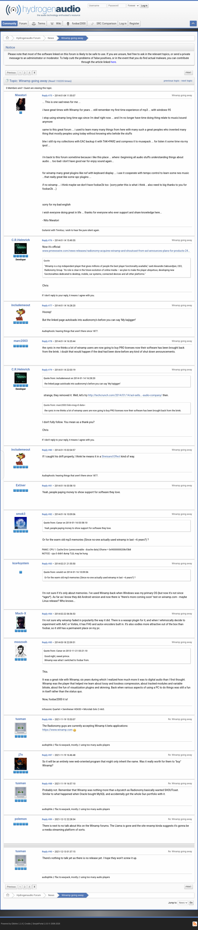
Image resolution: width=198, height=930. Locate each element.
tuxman (21, 719)
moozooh (20, 642)
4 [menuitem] (34, 72)
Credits (28, 924)
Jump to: (172, 902)
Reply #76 (47, 240)
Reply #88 (47, 783)
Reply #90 (47, 851)
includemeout (20, 305)
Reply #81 (47, 485)
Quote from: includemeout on (69, 378)
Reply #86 (47, 719)
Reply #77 (47, 305)
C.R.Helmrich (20, 240)
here (113, 61)
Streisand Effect (111, 456)
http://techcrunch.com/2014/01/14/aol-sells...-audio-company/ (125, 395)
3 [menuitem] (29, 72)
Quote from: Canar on (65, 522)
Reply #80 (47, 450)
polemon (21, 819)
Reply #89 (47, 819)
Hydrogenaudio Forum (28, 38)
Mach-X (20, 613)
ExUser (20, 485)
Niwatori (20, 95)
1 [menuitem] (20, 72)
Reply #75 (47, 95)
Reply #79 (47, 370)
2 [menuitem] (24, 72)
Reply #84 (47, 614)
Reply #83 (47, 563)
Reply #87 (47, 755)
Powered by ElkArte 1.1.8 (12, 924)
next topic (186, 80)
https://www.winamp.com (57, 729)
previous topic (171, 80)
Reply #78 (47, 341)
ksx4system (20, 563)
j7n (21, 754)
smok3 (20, 514)
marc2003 (21, 341)
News (51, 38)
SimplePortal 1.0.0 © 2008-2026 (46, 924)
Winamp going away (72, 38)
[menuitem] (11, 72)
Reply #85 (47, 642)
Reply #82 (47, 514)
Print (188, 72)
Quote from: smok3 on (66, 572)
